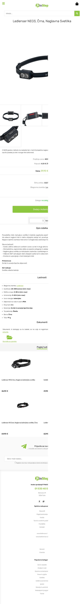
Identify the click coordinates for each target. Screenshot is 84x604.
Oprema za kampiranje (42, 571)
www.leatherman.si (42, 536)
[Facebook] (40, 501)
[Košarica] (78, 3)
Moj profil (42, 511)
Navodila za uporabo (10, 341)
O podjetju (42, 524)
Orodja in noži (42, 568)
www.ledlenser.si (42, 533)
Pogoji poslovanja (42, 514)
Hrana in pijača (42, 574)
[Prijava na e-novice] (72, 458)
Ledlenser (50, 187)
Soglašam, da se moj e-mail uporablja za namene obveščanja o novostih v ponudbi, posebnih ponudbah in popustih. (45, 463)
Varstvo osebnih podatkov (42, 520)
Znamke (42, 552)
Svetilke (42, 577)
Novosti (42, 549)
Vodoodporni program (42, 590)
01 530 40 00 (42, 488)
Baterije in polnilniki (42, 587)
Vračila (42, 517)
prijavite (5, 332)
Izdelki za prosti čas (42, 581)
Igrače (42, 584)
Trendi (42, 593)
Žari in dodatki (42, 565)
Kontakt (42, 527)
